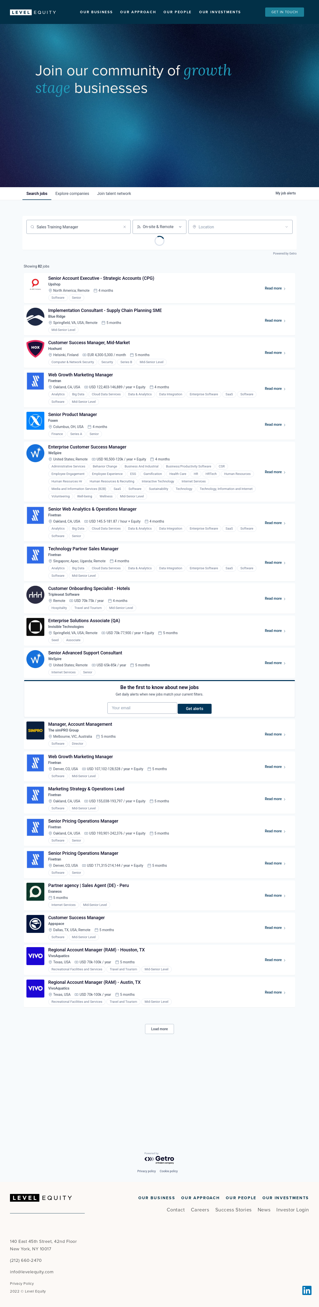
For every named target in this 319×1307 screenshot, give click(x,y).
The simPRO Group (67, 788)
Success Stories (233, 1210)
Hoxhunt (57, 369)
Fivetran (57, 405)
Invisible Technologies (69, 670)
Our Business (96, 12)
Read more (276, 304)
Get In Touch (284, 12)
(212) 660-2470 (26, 1260)
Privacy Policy (22, 1283)
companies (72, 205)
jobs (36, 205)
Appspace (59, 1000)
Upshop (57, 298)
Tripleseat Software (67, 634)
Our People (177, 12)
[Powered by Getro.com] (159, 1158)
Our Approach (138, 12)
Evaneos (57, 965)
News (264, 1210)
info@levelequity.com (32, 1272)
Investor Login (292, 1210)
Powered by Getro (285, 265)
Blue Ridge (59, 334)
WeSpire (57, 483)
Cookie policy (169, 1171)
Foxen (55, 447)
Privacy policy (146, 1171)
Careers (200, 1210)
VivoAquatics (61, 1036)
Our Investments (220, 12)
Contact (176, 1210)
